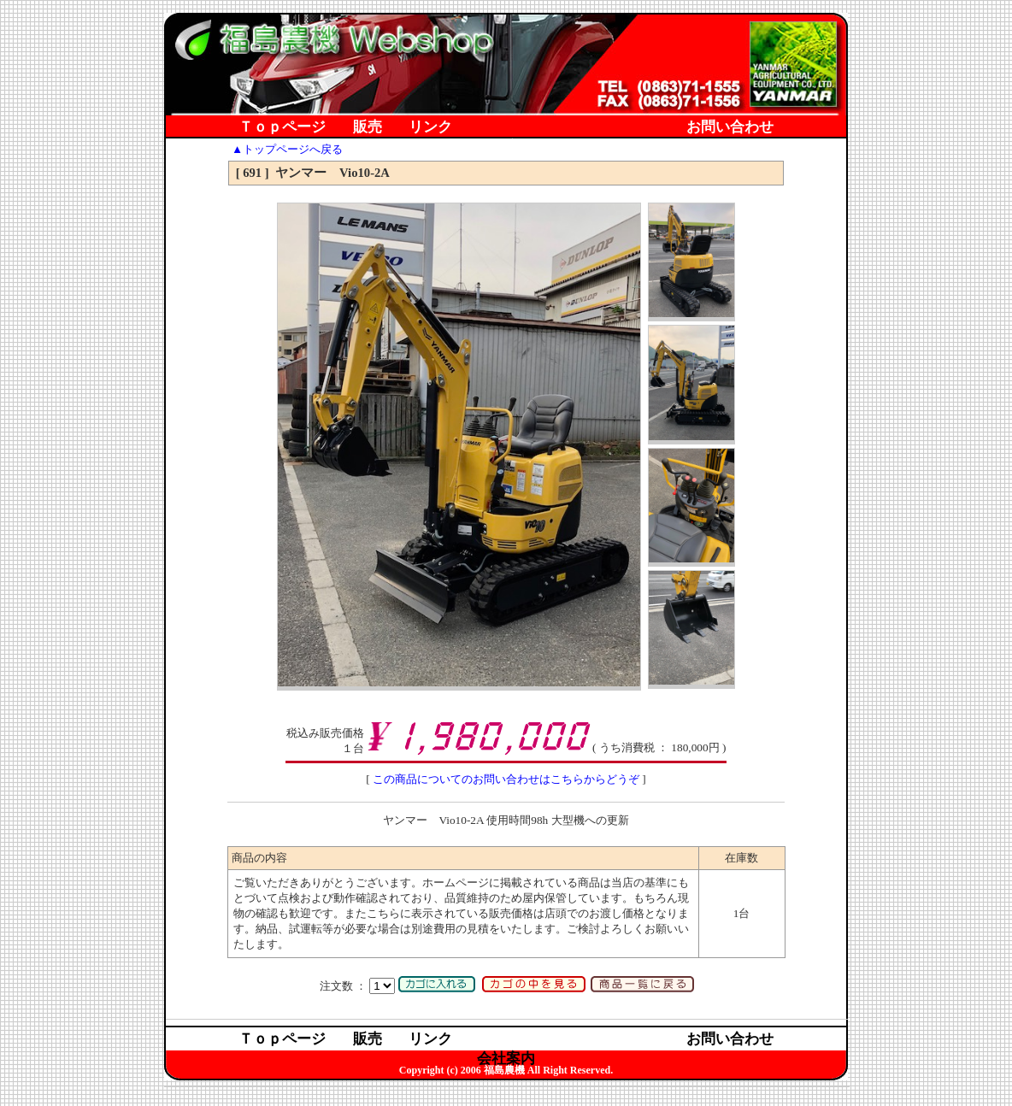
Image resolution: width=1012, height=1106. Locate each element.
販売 (367, 128)
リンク (430, 128)
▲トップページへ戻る (287, 149)
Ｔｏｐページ (282, 128)
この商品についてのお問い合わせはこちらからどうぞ (506, 779)
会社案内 (506, 147)
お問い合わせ (730, 128)
